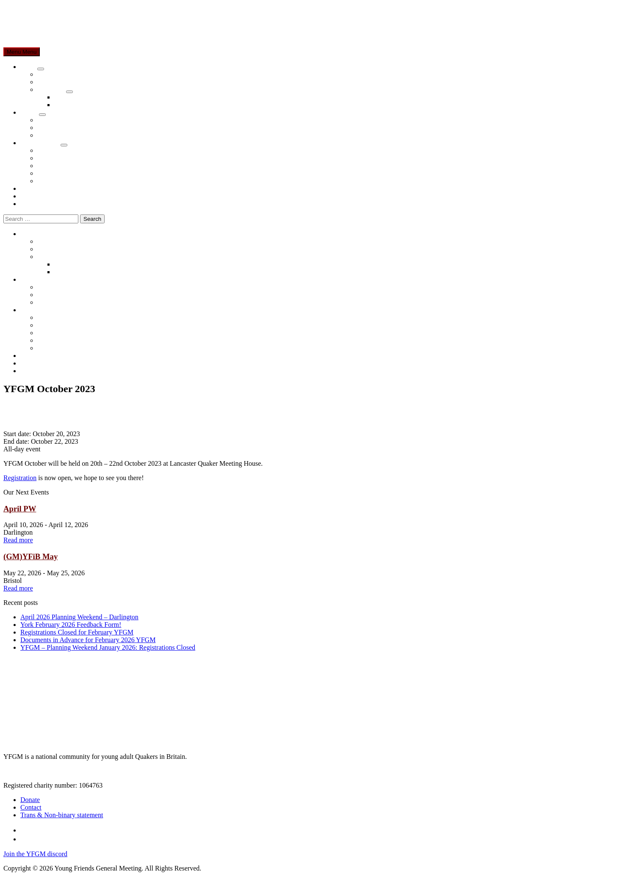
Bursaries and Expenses (69, 158)
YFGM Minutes (59, 150)
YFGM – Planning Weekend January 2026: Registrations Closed (107, 647)
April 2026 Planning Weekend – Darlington (79, 617)
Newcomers (53, 127)
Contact (31, 203)
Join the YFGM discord (35, 853)
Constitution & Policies (69, 165)
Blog (26, 196)
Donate (30, 188)
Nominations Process (83, 104)
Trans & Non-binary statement (61, 815)
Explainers (51, 89)
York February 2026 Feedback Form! (70, 624)
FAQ (43, 135)
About (28, 66)
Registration (19, 477)
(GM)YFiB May (30, 556)
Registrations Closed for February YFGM (76, 632)
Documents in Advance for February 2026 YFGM (87, 639)
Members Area (40, 142)
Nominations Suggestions (72, 173)
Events (29, 112)
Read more (18, 540)
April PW (19, 508)
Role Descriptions (61, 180)
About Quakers (57, 81)
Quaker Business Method (88, 97)
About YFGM (56, 74)
